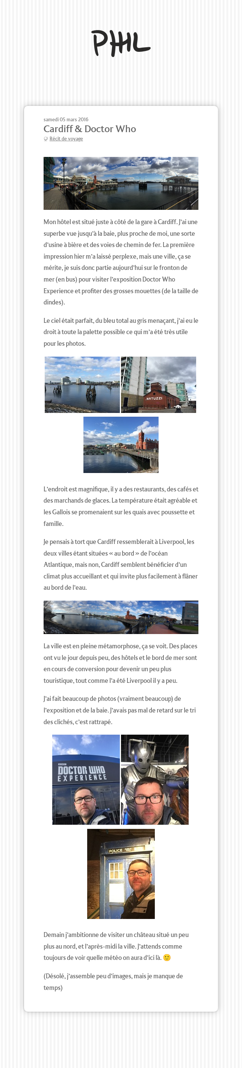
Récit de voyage (66, 139)
